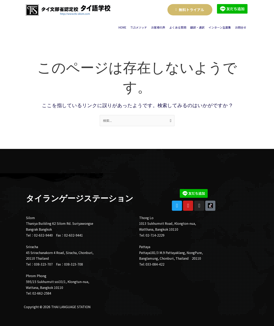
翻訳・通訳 (197, 27)
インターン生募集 (219, 27)
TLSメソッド (138, 27)
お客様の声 (158, 27)
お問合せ (240, 27)
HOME (122, 27)
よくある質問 (177, 27)
